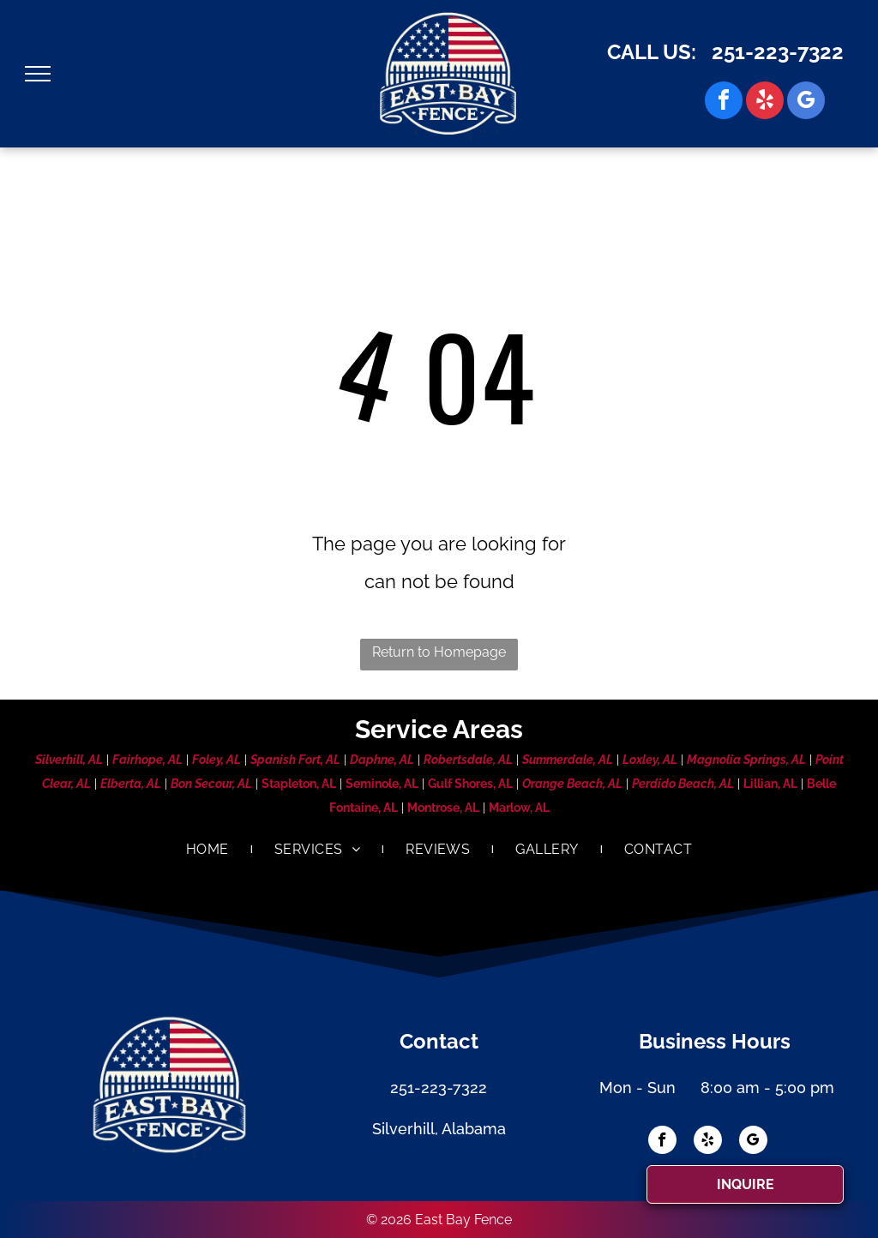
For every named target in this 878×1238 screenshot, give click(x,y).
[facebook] (724, 102)
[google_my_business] (806, 102)
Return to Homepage (439, 652)
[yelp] (765, 102)
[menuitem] (209, 849)
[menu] (37, 73)
